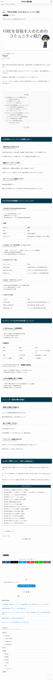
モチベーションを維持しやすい (16, 102)
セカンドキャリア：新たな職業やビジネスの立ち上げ (15, 622)
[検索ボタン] (51, 1)
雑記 (5, 671)
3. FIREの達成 (8, 641)
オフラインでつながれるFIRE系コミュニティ (18, 113)
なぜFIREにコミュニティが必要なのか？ (17, 97)
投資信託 (6, 654)
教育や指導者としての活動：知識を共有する (13, 618)
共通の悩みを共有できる (14, 99)
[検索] (30, 592)
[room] (24, 592)
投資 (5, 650)
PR (5, 647)
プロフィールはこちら (26, 585)
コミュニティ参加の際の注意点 (14, 120)
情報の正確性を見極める (14, 122)
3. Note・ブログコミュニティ (15, 110)
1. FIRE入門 (6, 15)
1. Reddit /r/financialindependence (16, 107)
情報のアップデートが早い (15, 101)
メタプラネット (8, 668)
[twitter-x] (23, 592)
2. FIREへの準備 (8, 638)
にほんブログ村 (6, 58)
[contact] (28, 592)
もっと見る (26, 127)
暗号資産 (6, 659)
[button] (6, 562)
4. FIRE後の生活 (8, 644)
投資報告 (6, 656)
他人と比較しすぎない (14, 124)
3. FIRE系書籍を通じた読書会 (15, 118)
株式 (6, 665)
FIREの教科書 (26, 1)
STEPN (7, 662)
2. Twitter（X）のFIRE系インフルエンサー (18, 108)
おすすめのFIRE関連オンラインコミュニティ (18, 105)
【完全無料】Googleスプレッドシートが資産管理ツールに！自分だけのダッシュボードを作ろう (26, 604)
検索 (19, 596)
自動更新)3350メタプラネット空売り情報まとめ (14, 608)
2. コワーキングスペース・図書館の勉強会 (18, 116)
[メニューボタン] (1, 1)
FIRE (5, 632)
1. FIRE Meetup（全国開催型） (16, 114)
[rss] (26, 592)
